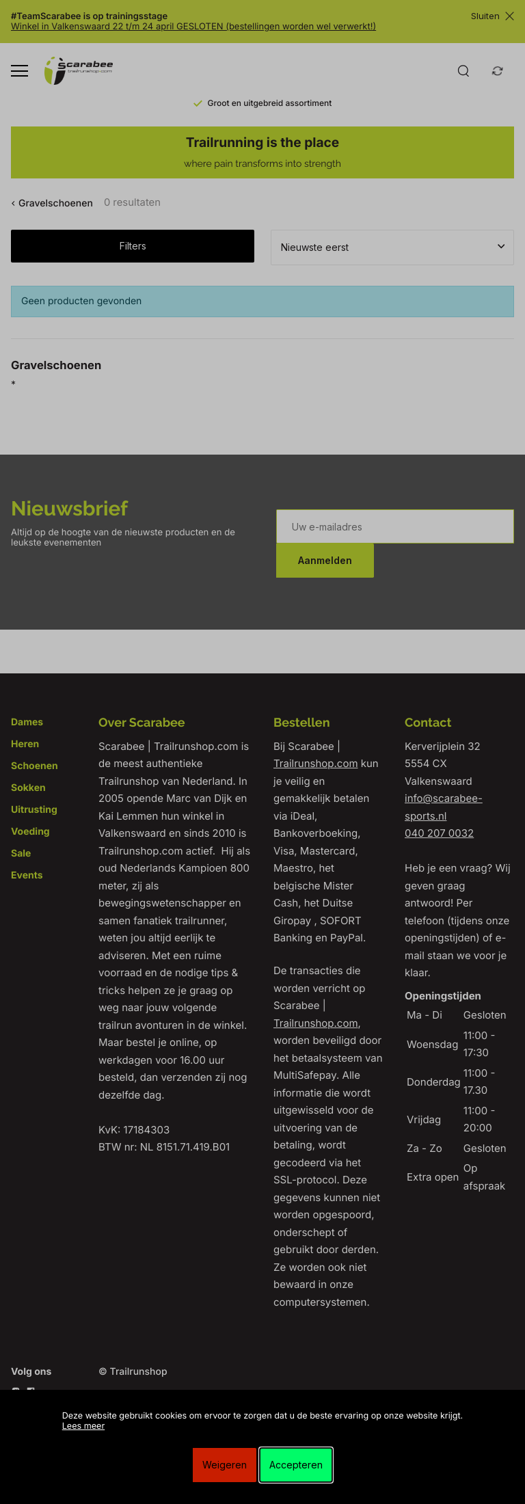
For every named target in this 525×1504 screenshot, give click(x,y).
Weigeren (224, 1465)
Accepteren (296, 1465)
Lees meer (83, 1426)
